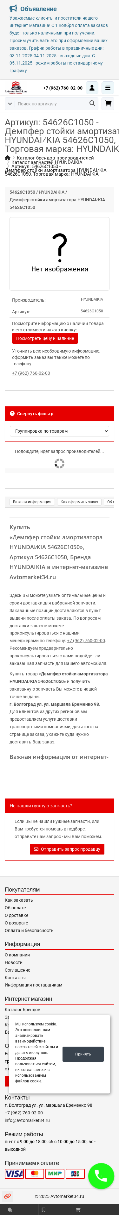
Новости (14, 962)
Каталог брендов (22, 1009)
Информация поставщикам (33, 984)
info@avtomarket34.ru (27, 1120)
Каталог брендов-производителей (55, 158)
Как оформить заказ (79, 502)
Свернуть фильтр (31, 413)
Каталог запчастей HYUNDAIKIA (47, 162)
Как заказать (19, 900)
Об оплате (15, 907)
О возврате (16, 922)
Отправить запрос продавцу (67, 849)
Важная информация (32, 502)
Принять (83, 1054)
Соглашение (17, 970)
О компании (17, 954)
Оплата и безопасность (29, 930)
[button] (101, 1176)
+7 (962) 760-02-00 (63, 88)
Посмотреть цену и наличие (45, 338)
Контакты (15, 977)
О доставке (16, 915)
